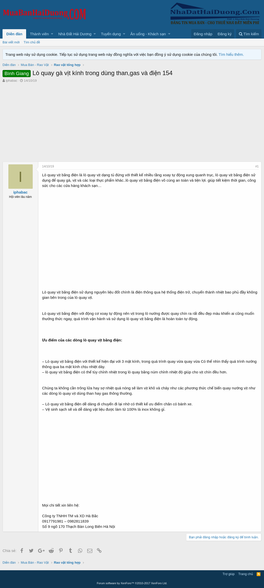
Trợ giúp (229, 574)
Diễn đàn (14, 34)
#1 (257, 166)
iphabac (11, 80)
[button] (52, 34)
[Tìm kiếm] (248, 34)
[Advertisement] (132, 121)
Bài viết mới (11, 42)
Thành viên (39, 34)
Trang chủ (245, 574)
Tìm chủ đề (32, 42)
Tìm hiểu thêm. (231, 54)
